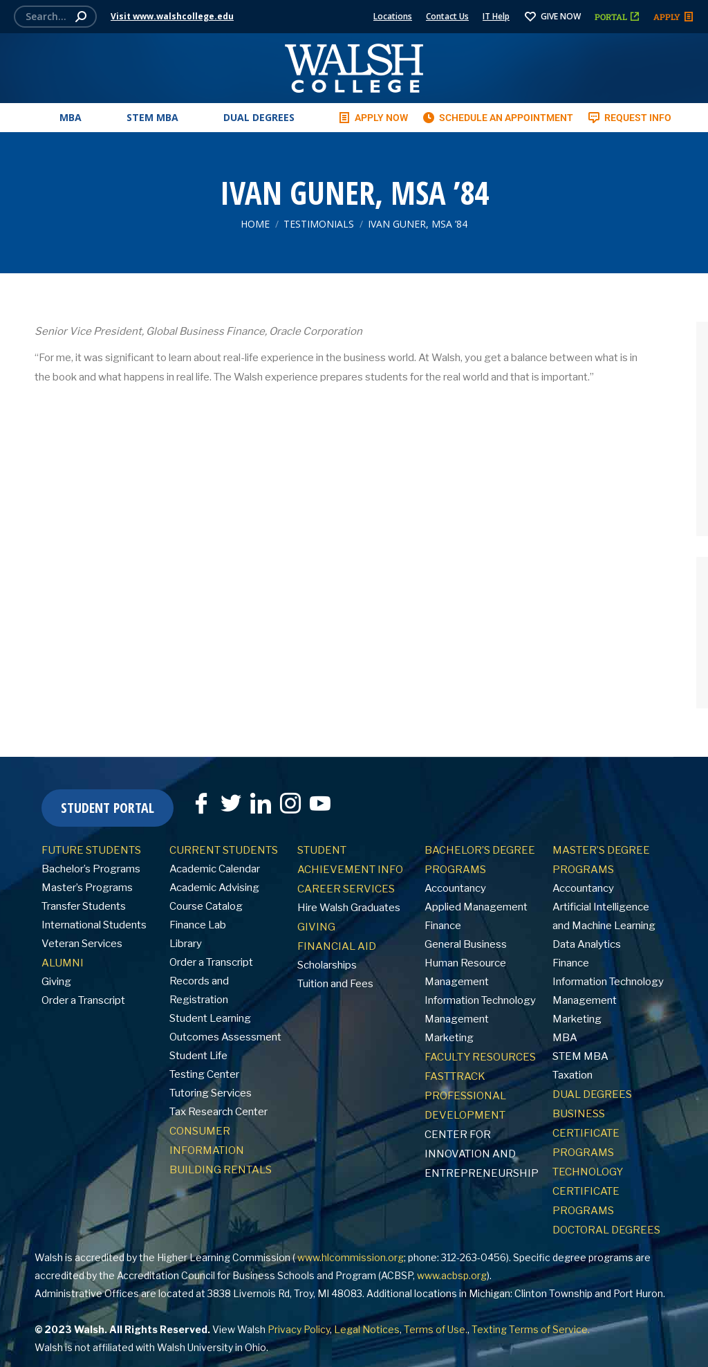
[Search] (55, 17)
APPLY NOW (372, 117)
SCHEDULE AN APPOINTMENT (497, 117)
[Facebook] (201, 803)
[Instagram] (290, 803)
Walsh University (195, 1347)
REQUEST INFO (629, 117)
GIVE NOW (552, 16)
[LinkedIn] (260, 803)
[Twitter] (231, 803)
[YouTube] (320, 803)
